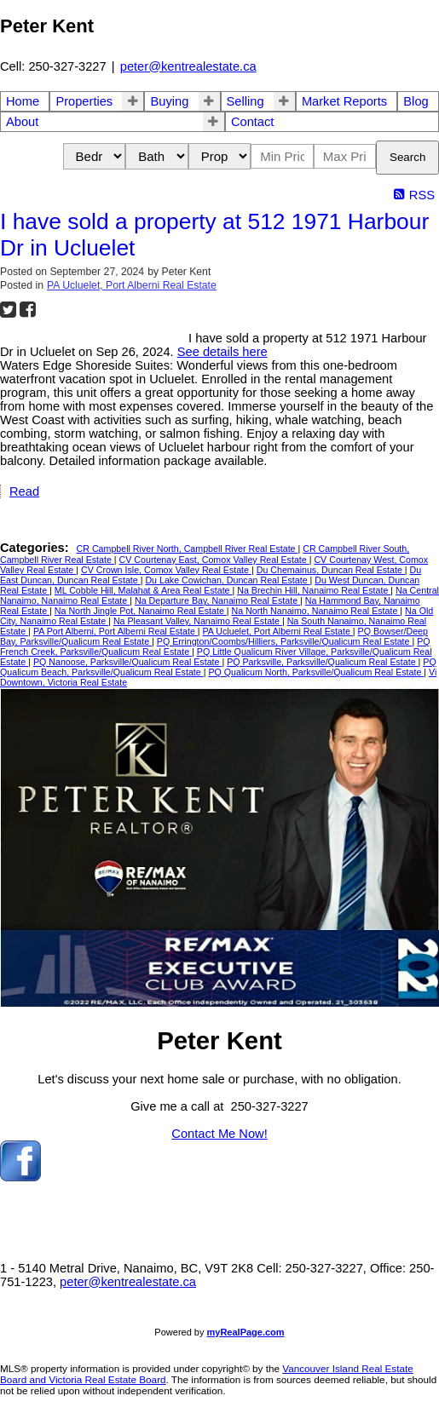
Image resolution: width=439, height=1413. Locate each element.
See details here (222, 352)
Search (407, 157)
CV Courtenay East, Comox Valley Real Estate (214, 559)
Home (22, 101)
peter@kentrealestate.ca (188, 66)
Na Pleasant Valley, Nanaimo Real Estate (197, 621)
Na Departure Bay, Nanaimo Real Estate (217, 600)
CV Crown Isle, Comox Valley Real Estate (166, 570)
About (22, 122)
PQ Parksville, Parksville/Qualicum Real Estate (322, 662)
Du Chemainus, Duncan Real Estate (331, 570)
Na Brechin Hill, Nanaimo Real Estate (313, 590)
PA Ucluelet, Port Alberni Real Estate (132, 285)
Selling (245, 101)
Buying (169, 101)
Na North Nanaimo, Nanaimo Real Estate (316, 611)
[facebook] (20, 1177)
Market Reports (344, 101)
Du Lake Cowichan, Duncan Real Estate (227, 580)
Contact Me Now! (219, 1133)
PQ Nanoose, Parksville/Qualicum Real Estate (127, 662)
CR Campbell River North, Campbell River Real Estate (187, 548)
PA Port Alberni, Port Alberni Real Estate (115, 631)
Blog (415, 101)
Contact (252, 122)
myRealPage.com (246, 1332)
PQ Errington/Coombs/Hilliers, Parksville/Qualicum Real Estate (285, 641)
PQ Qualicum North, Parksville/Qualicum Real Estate (316, 672)
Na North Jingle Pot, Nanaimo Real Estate (141, 611)
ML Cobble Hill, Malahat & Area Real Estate (144, 590)
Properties (84, 101)
